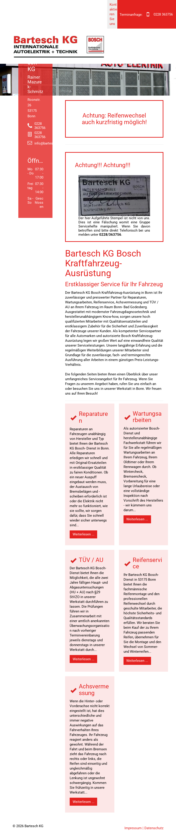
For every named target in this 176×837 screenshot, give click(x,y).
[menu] (166, 22)
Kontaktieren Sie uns (113, 14)
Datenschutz (153, 828)
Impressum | (133, 828)
